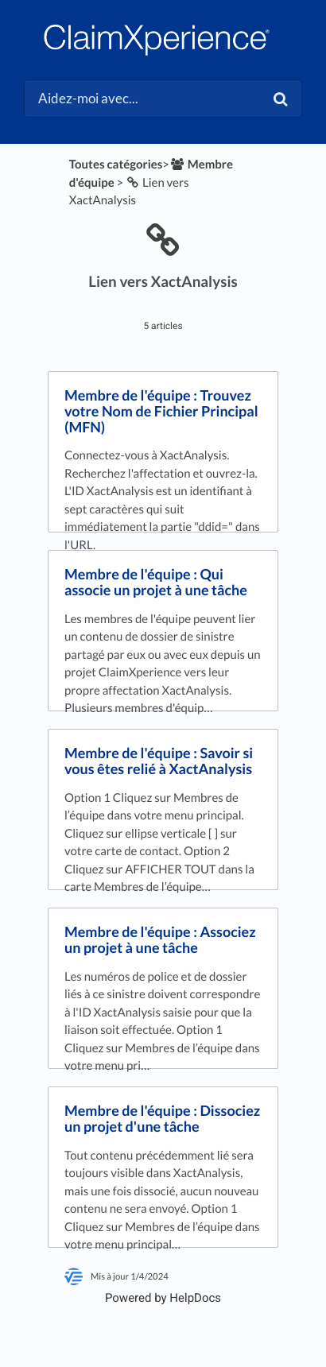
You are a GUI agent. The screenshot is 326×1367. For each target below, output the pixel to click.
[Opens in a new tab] (163, 1298)
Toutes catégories (116, 164)
